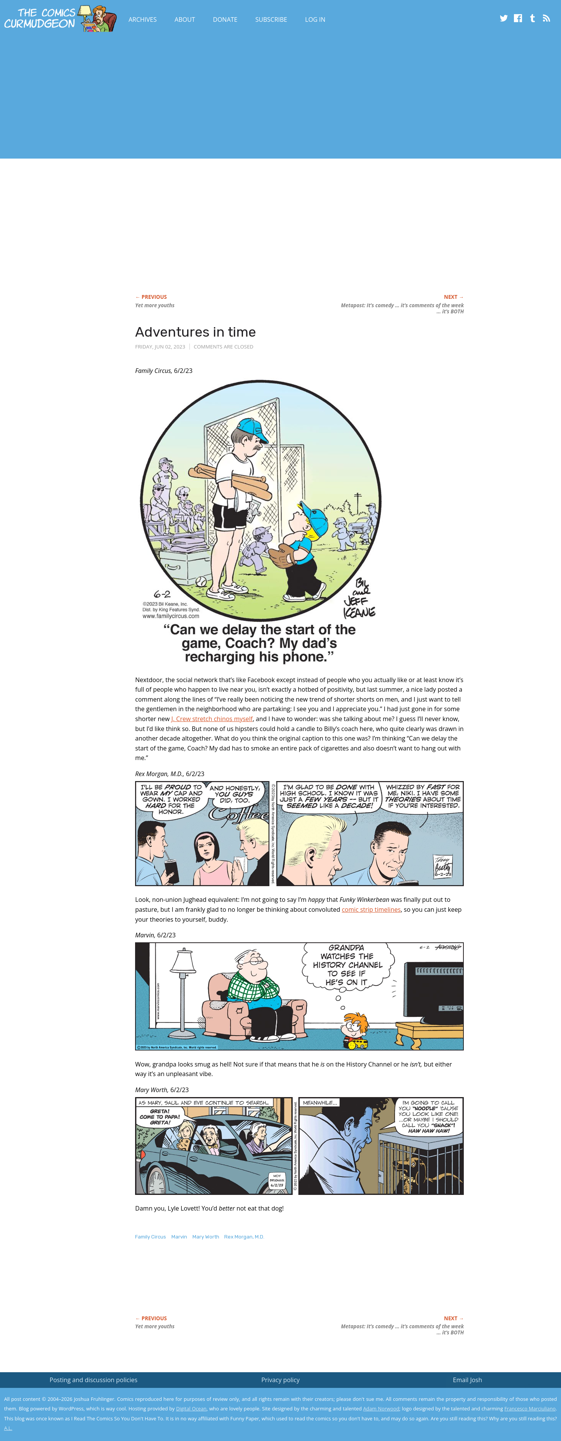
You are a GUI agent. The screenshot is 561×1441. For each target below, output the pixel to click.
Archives (143, 19)
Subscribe (271, 19)
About (184, 19)
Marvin (179, 1237)
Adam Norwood (381, 1408)
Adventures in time (195, 332)
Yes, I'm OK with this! (496, 1413)
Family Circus (150, 1237)
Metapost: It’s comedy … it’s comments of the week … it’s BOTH (402, 308)
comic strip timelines (371, 909)
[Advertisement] (139, 96)
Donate (225, 19)
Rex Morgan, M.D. (244, 1237)
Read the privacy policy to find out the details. (493, 1393)
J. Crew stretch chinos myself (212, 719)
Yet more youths (154, 305)
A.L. (8, 1428)
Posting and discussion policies (94, 1380)
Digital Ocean (191, 1408)
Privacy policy (280, 1380)
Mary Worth (205, 1237)
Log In (315, 19)
